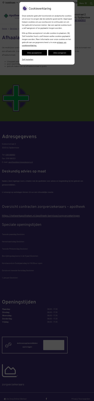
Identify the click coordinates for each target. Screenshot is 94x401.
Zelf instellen (27, 59)
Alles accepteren (34, 53)
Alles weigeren (59, 53)
